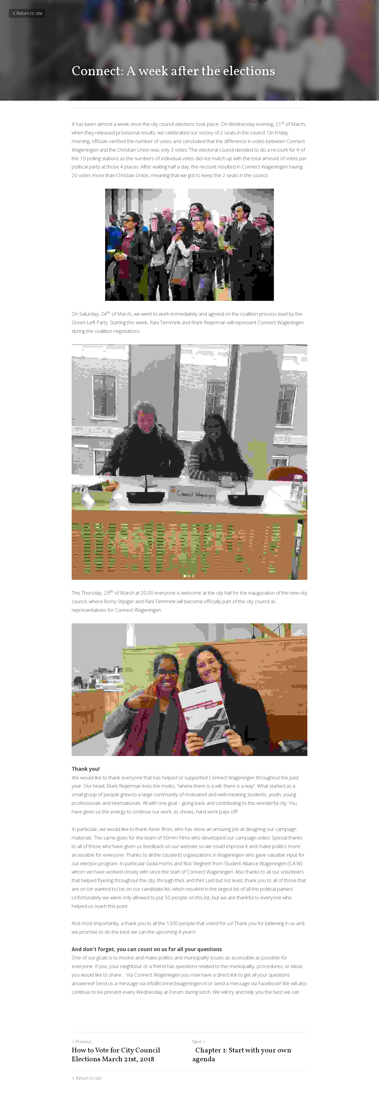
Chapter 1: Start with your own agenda (241, 1055)
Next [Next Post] (198, 1041)
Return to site (27, 13)
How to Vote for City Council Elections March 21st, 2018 (116, 1055)
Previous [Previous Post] (82, 1041)
